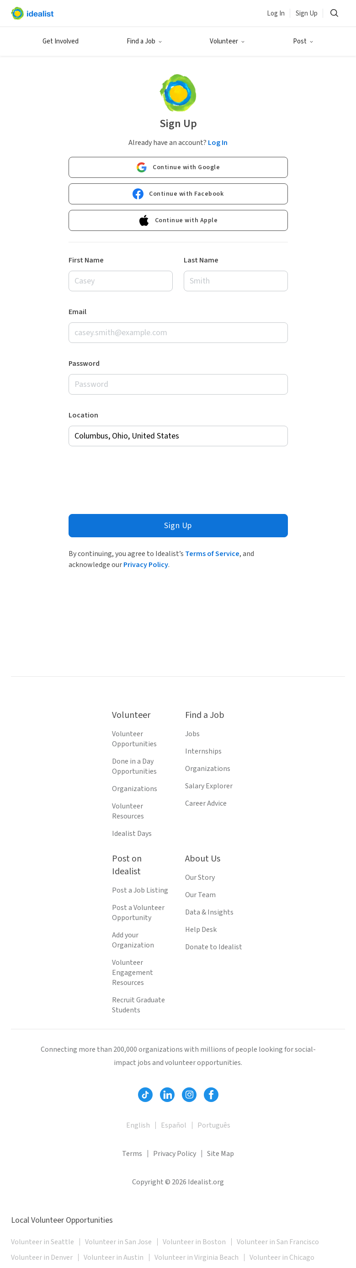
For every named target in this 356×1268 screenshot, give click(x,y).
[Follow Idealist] (145, 1094)
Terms (132, 1154)
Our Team (200, 895)
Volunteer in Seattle (42, 1242)
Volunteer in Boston (194, 1242)
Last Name (201, 260)
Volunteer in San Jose (118, 1242)
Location (83, 415)
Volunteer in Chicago (282, 1257)
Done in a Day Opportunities (134, 766)
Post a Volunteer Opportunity (138, 913)
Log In (276, 13)
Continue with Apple (178, 220)
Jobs (192, 734)
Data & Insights (209, 912)
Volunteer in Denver (42, 1257)
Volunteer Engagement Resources (132, 973)
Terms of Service (212, 554)
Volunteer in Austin (113, 1257)
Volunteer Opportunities (134, 739)
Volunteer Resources (128, 811)
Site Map (220, 1154)
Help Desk (201, 930)
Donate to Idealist (213, 947)
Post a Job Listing (140, 890)
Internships (203, 751)
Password (84, 363)
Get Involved (61, 41)
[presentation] (138, 478)
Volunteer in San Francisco (278, 1242)
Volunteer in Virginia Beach (196, 1257)
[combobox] (178, 436)
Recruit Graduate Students (138, 1005)
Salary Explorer (209, 786)
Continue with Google (178, 167)
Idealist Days (132, 834)
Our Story (200, 877)
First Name (86, 260)
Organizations (134, 789)
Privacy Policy (145, 565)
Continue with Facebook (178, 193)
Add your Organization (133, 940)
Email (77, 312)
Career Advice (206, 803)
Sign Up (307, 13)
